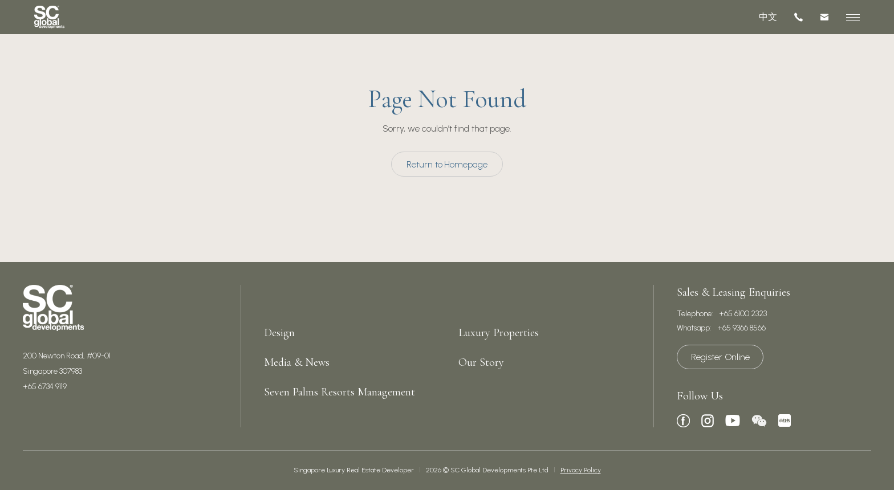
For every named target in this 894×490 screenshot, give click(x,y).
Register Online (720, 357)
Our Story (481, 362)
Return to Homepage (447, 164)
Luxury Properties (498, 333)
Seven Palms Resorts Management (339, 392)
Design (279, 333)
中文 (768, 16)
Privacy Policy (580, 470)
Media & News (297, 362)
